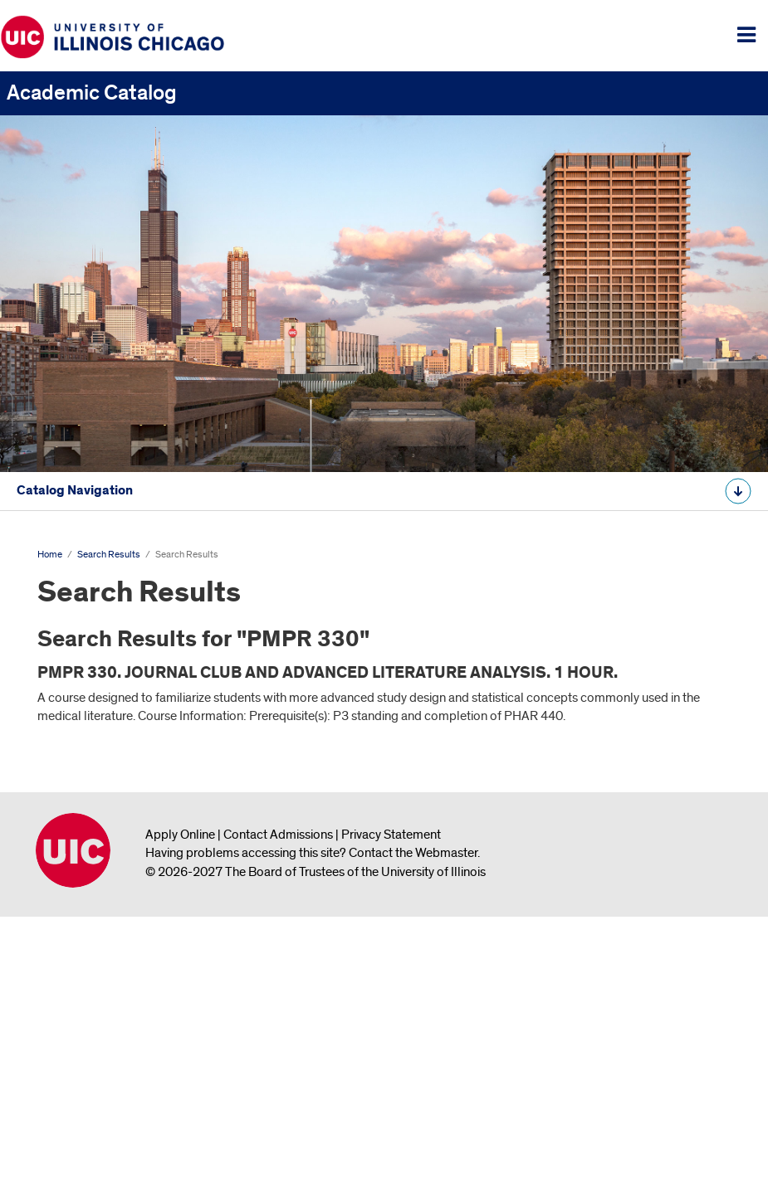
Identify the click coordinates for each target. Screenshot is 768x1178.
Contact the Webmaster (413, 1112)
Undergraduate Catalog (77, 549)
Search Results (58, 652)
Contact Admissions (278, 1094)
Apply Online (180, 1094)
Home (49, 814)
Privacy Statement (391, 1094)
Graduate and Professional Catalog (108, 600)
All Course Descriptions (76, 731)
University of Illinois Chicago (73, 1110)
